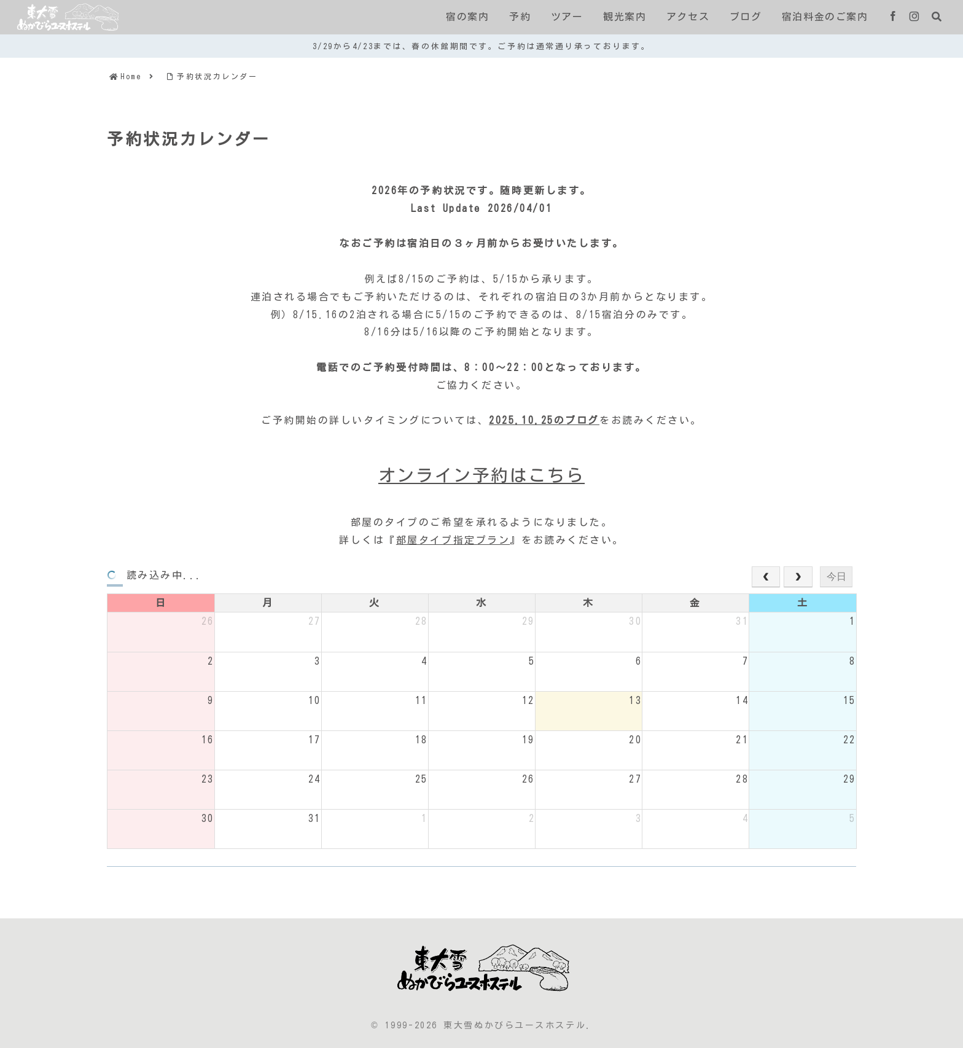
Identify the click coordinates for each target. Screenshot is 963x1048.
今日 (836, 576)
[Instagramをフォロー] (914, 17)
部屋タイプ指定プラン (453, 540)
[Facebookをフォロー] (893, 17)
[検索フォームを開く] (937, 16)
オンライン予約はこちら (481, 474)
